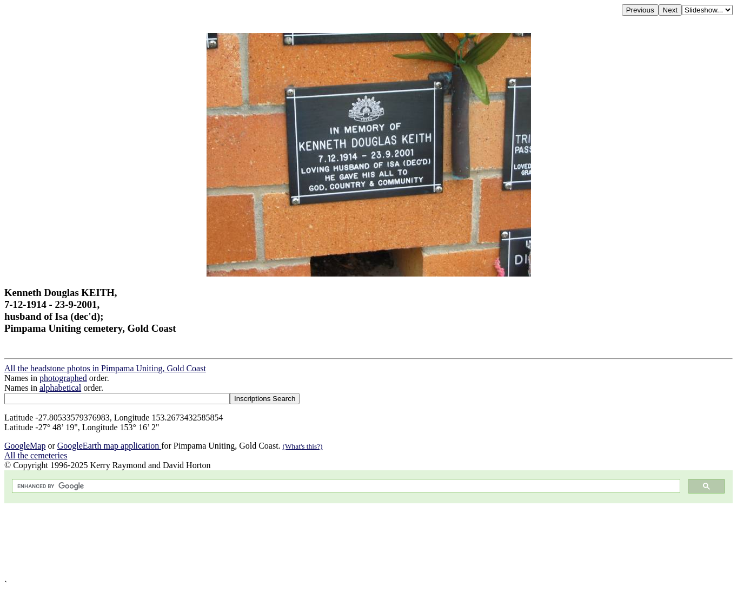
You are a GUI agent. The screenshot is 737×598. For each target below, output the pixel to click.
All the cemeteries (35, 455)
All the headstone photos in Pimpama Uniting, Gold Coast (105, 368)
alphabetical (60, 387)
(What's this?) (303, 446)
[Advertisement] (328, 541)
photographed (63, 378)
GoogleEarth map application (109, 445)
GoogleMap (24, 445)
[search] (345, 486)
